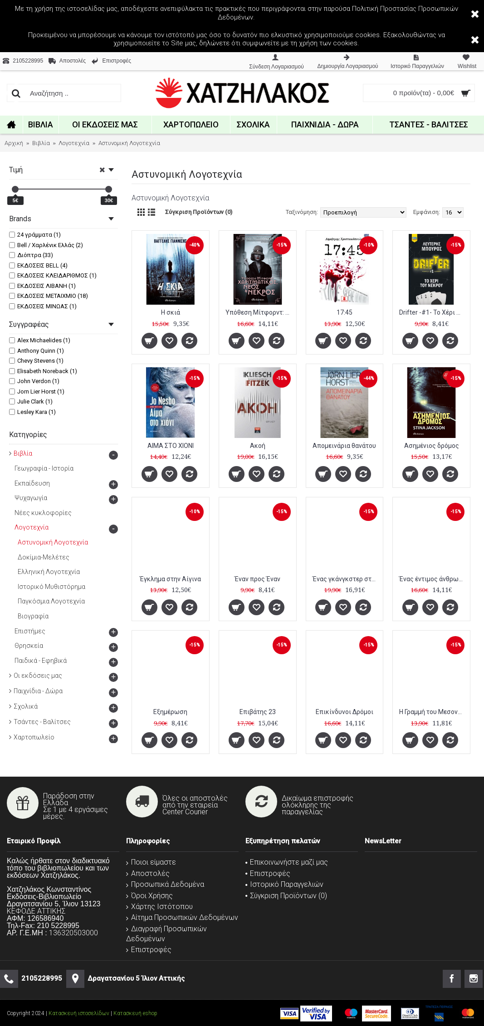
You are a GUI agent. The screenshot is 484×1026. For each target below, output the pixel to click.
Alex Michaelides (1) (39, 340)
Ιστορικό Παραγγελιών (284, 884)
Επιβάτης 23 (258, 711)
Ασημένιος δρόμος (431, 445)
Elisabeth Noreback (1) (43, 371)
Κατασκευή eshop (135, 1013)
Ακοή (257, 445)
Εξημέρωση (170, 711)
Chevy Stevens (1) (36, 360)
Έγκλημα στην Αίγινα (170, 579)
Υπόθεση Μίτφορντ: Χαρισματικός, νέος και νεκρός (259, 312)
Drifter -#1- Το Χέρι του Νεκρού (433, 312)
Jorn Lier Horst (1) (36, 391)
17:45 (344, 312)
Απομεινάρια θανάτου (344, 445)
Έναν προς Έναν (257, 579)
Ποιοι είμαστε (151, 862)
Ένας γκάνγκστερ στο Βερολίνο (346, 579)
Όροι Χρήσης (149, 895)
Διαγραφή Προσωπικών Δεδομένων (166, 933)
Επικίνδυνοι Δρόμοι (344, 711)
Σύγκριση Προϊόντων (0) (198, 212)
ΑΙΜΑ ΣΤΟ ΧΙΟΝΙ (170, 445)
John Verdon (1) (34, 381)
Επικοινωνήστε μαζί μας (286, 862)
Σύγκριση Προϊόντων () (286, 895)
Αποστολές (148, 873)
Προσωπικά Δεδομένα (165, 884)
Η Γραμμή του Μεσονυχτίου (433, 711)
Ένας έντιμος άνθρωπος (433, 579)
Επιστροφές (148, 949)
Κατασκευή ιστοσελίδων (79, 1013)
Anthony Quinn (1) (36, 350)
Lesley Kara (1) (32, 411)
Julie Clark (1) (31, 401)
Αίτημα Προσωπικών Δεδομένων (182, 917)
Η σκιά (170, 312)
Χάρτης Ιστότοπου (159, 906)
